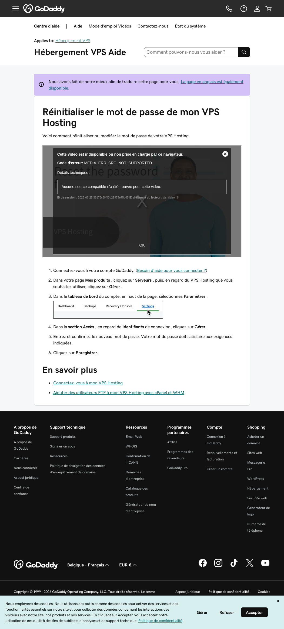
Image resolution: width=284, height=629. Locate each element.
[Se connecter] (257, 8)
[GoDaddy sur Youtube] (265, 566)
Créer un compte (220, 469)
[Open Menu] (13, 8)
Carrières (21, 458)
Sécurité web (257, 498)
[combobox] (191, 52)
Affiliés (172, 442)
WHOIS (131, 446)
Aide (78, 26)
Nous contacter (25, 468)
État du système (190, 26)
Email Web (134, 436)
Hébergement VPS (72, 40)
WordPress (255, 478)
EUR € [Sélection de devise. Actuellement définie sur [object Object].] (128, 565)
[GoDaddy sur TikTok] (234, 566)
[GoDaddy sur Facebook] (203, 566)
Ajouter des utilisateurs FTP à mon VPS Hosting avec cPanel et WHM (118, 392)
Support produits (63, 436)
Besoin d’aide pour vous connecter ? (171, 270)
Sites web (254, 452)
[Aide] (243, 8)
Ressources (59, 456)
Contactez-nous (153, 26)
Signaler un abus (62, 446)
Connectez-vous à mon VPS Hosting (88, 383)
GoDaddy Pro (177, 468)
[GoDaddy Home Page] (36, 564)
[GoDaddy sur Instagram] (218, 566)
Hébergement (258, 488)
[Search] (244, 52)
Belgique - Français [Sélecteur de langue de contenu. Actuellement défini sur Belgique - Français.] (89, 565)
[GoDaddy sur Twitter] (250, 566)
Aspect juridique (26, 477)
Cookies (264, 591)
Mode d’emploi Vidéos (110, 26)
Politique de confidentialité (229, 591)
